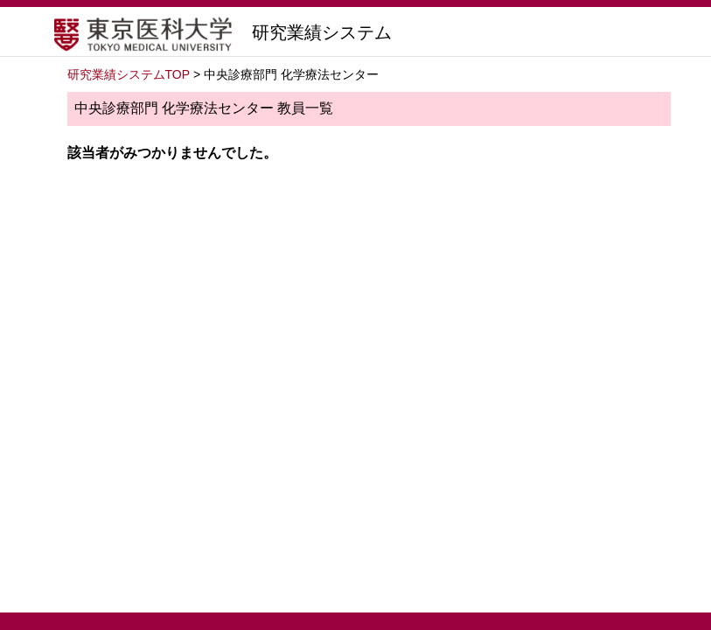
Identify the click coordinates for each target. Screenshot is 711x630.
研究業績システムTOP (129, 74)
